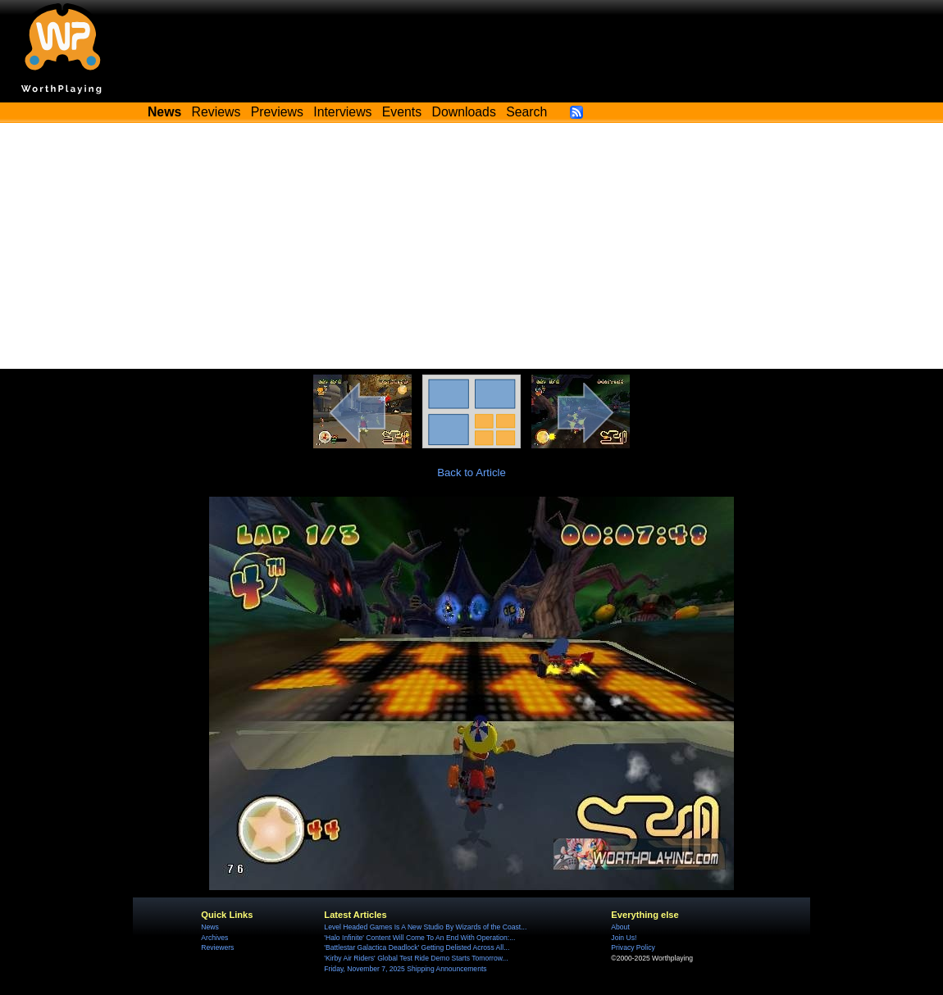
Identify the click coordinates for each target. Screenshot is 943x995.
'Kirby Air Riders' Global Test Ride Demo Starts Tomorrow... (416, 958)
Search (526, 112)
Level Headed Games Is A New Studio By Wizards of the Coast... (425, 927)
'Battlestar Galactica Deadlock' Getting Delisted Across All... (416, 947)
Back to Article (471, 472)
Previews (277, 112)
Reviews (216, 112)
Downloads (464, 112)
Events (401, 112)
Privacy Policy (632, 947)
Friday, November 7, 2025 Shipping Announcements (405, 969)
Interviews (342, 112)
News (209, 927)
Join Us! (623, 938)
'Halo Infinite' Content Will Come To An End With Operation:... (419, 938)
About (620, 927)
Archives (214, 938)
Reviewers (217, 947)
